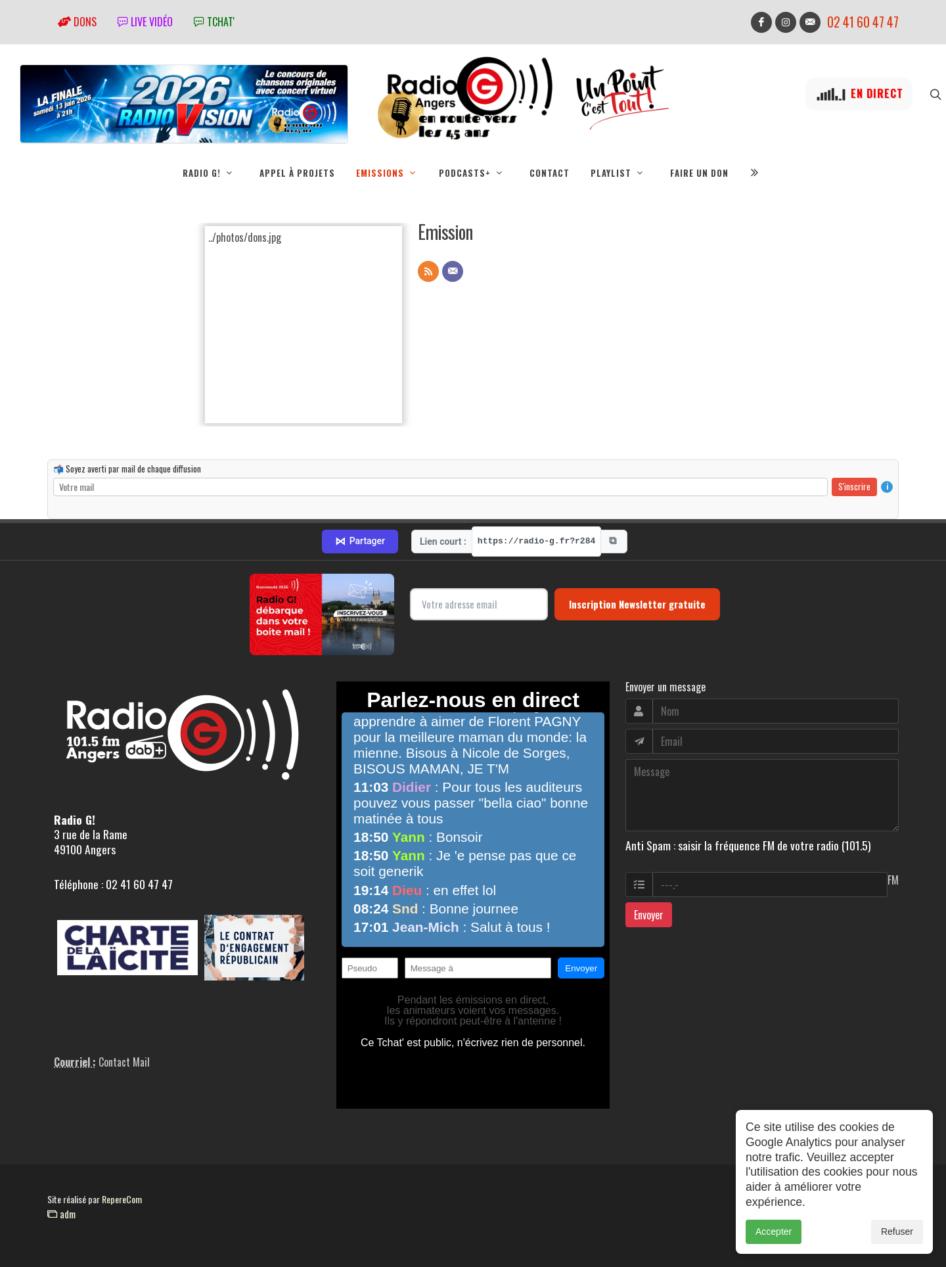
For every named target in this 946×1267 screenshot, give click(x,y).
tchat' (214, 22)
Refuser (897, 1231)
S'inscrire (854, 486)
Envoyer (649, 915)
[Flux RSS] (428, 271)
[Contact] (452, 271)
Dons (77, 22)
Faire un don (699, 172)
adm (61, 1214)
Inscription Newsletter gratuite (637, 604)
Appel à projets (297, 172)
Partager (360, 541)
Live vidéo (145, 22)
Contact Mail (124, 1062)
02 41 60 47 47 (863, 22)
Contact (549, 172)
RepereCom (122, 1199)
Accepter (773, 1231)
